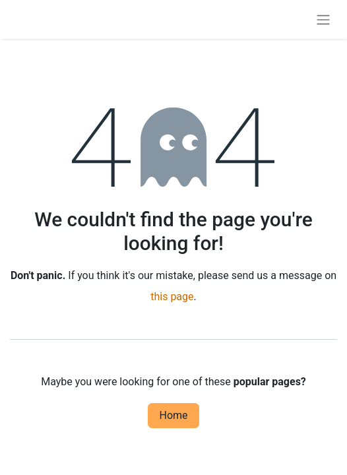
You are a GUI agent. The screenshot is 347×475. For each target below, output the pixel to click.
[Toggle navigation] (323, 19)
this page (171, 296)
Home (173, 415)
